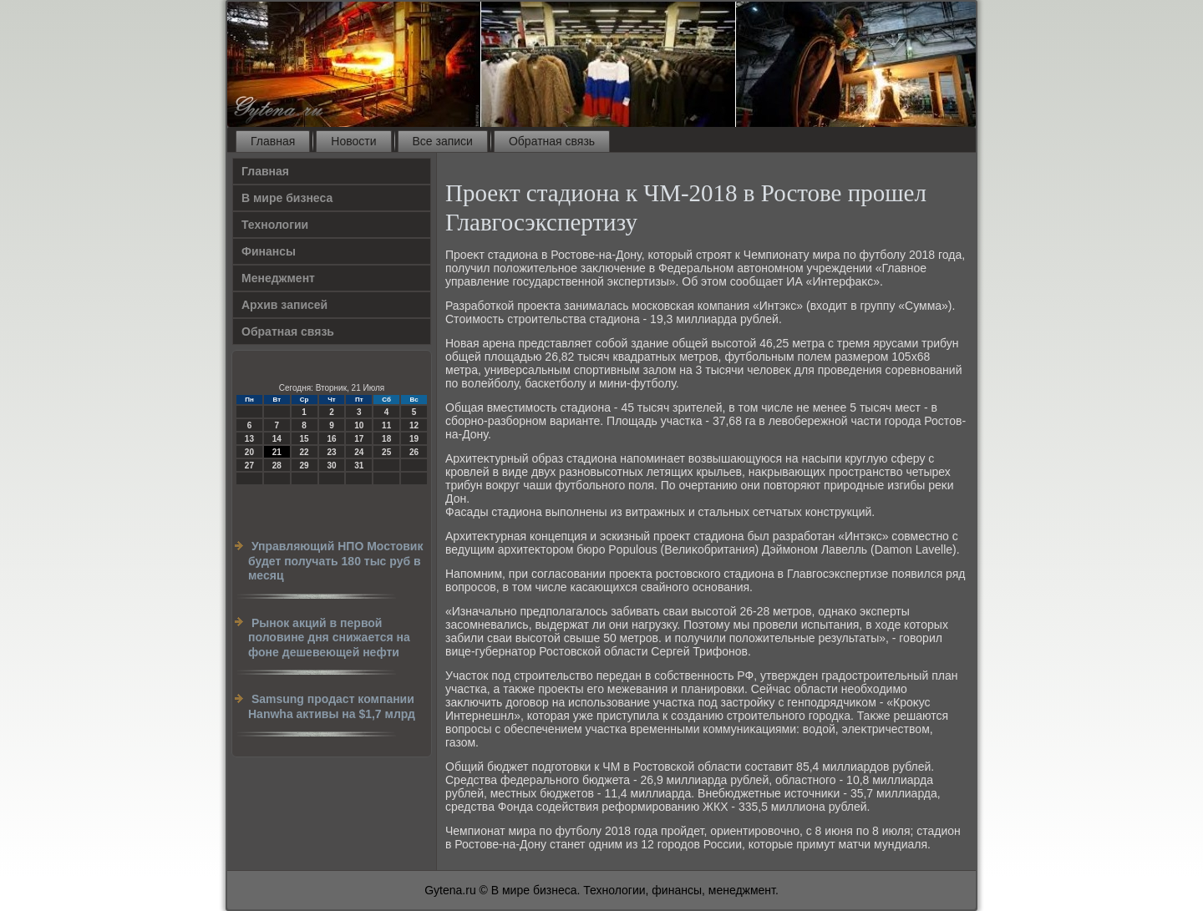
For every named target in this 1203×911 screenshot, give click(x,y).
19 (414, 438)
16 (331, 438)
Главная (273, 141)
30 (331, 465)
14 (277, 438)
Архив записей (284, 304)
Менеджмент (278, 278)
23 (331, 452)
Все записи (443, 141)
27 (249, 465)
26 (414, 452)
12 (414, 425)
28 (277, 465)
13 (249, 438)
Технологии (274, 224)
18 (386, 438)
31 (358, 465)
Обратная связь (552, 141)
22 (304, 452)
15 (304, 438)
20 (249, 452)
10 (358, 425)
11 (386, 425)
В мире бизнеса (286, 198)
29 (304, 465)
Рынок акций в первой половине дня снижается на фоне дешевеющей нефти (329, 637)
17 (358, 438)
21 (277, 452)
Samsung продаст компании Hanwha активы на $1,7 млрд (331, 706)
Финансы (268, 251)
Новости (353, 141)
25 (386, 452)
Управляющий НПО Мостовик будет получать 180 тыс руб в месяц (335, 560)
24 (358, 452)
